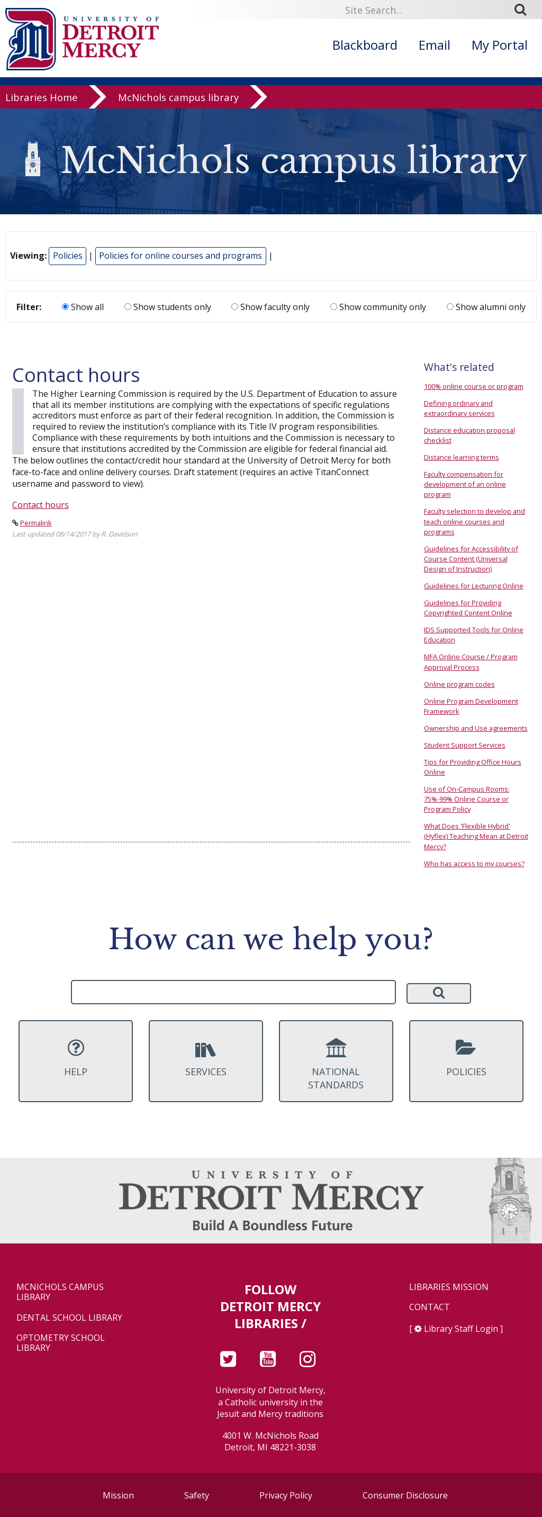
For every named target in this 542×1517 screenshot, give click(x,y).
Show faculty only (270, 307)
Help (75, 1057)
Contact (429, 1307)
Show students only (167, 307)
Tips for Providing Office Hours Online (472, 767)
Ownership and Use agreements (476, 728)
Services (205, 1057)
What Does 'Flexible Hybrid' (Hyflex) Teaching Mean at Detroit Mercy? (476, 836)
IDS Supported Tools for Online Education (473, 634)
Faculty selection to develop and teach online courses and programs (474, 521)
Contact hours (40, 505)
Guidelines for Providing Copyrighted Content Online (468, 607)
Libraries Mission (449, 1287)
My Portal (500, 44)
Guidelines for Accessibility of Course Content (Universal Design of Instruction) (471, 559)
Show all (83, 307)
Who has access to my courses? (474, 863)
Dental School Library (69, 1318)
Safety (196, 1495)
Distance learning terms (461, 457)
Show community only (378, 307)
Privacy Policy (285, 1495)
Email (434, 44)
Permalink (36, 523)
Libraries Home (41, 101)
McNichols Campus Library (60, 1292)
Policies (68, 255)
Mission (118, 1495)
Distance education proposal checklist (469, 435)
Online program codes (459, 684)
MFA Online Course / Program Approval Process (471, 661)
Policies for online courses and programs (180, 255)
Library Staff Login (461, 1328)
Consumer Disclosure (405, 1495)
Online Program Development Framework (471, 706)
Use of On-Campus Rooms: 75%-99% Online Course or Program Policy (467, 799)
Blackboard (365, 44)
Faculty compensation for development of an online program (465, 484)
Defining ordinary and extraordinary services (459, 408)
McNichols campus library (178, 101)
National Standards (336, 1064)
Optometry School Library (60, 1343)
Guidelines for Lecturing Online (473, 586)
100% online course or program (473, 386)
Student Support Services (464, 745)
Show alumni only (486, 307)
